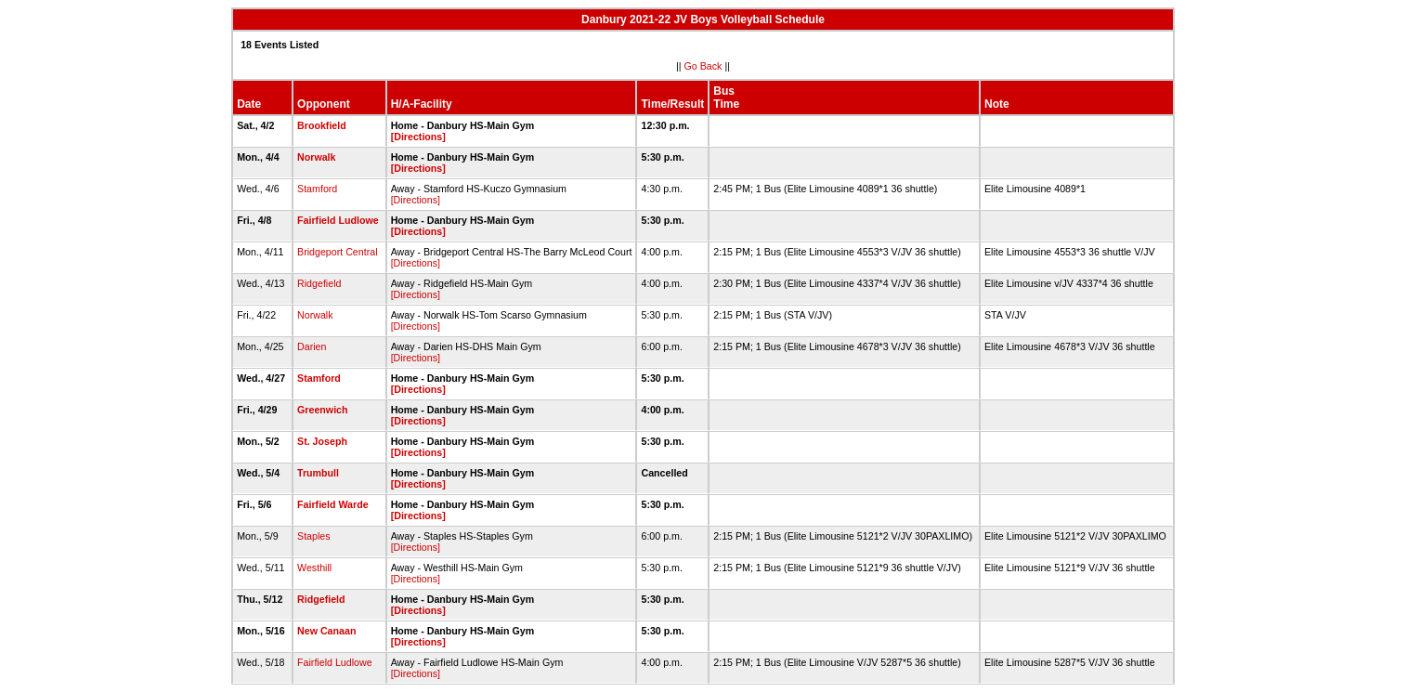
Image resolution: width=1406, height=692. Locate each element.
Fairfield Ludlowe (338, 220)
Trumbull (318, 472)
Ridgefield (319, 283)
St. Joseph (322, 441)
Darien (311, 346)
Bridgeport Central (337, 251)
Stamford (317, 188)
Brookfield (321, 125)
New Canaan (326, 630)
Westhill (314, 567)
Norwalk (316, 157)
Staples (314, 536)
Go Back (703, 66)
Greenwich (322, 409)
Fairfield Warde (333, 504)
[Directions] (418, 136)
